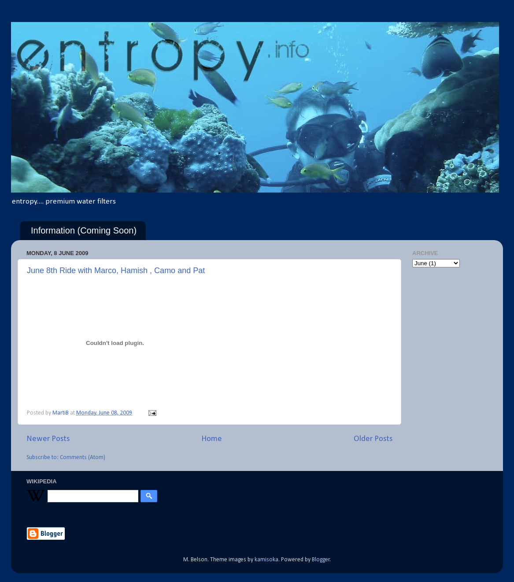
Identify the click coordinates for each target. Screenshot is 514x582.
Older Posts (373, 439)
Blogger (321, 560)
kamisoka (266, 560)
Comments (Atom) (82, 457)
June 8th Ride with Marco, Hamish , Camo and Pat (116, 270)
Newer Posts (48, 439)
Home (211, 439)
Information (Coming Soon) (84, 230)
